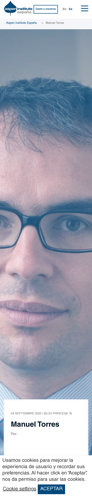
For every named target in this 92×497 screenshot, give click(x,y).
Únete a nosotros (46, 9)
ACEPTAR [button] (51, 489)
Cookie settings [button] (19, 489)
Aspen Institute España (21, 23)
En (64, 9)
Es (70, 9)
